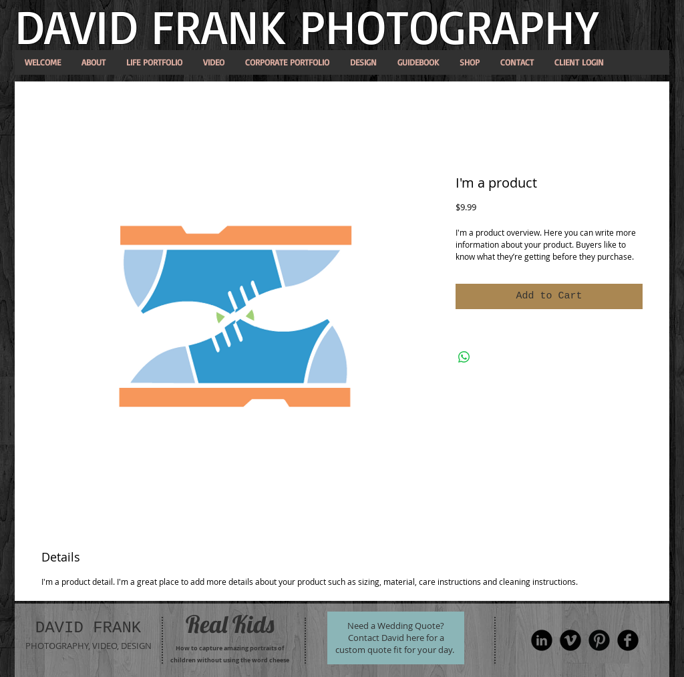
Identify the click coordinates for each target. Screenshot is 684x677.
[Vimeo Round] (570, 640)
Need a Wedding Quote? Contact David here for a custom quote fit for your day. (394, 638)
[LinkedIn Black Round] (541, 640)
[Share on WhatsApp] (464, 357)
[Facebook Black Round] (628, 640)
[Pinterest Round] (599, 640)
